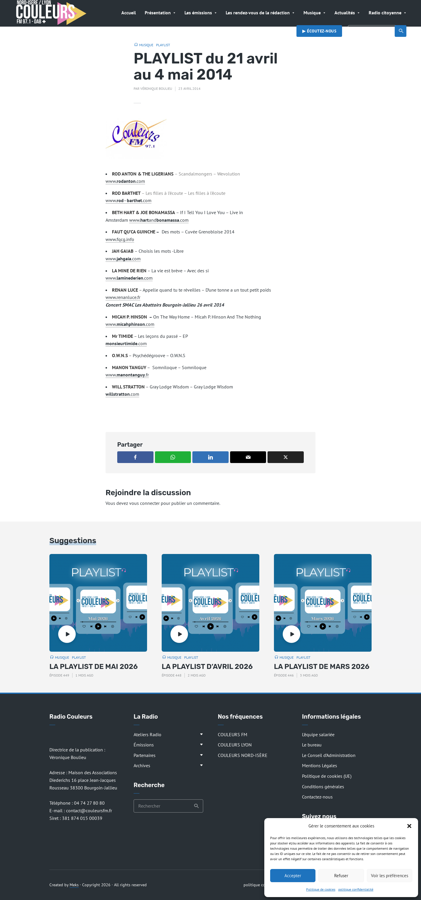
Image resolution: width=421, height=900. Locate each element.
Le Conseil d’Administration (329, 755)
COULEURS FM (232, 734)
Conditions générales (323, 786)
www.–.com (128, 200)
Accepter (292, 875)
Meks (74, 884)
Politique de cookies (320, 889)
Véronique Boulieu (156, 88)
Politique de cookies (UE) (326, 776)
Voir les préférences (389, 875)
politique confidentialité (355, 889)
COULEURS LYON (235, 745)
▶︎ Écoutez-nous (319, 31)
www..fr (127, 375)
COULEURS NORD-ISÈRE (243, 755)
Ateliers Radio (147, 734)
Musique (312, 13)
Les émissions (198, 13)
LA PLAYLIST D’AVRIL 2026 (207, 666)
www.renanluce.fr (123, 297)
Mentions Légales (319, 765)
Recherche (401, 31)
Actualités (344, 13)
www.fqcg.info (120, 239)
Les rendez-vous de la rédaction (258, 13)
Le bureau (312, 745)
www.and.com (159, 220)
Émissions (144, 745)
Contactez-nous (317, 797)
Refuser (341, 875)
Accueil (128, 13)
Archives (142, 765)
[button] (409, 826)
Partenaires (145, 755)
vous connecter (144, 503)
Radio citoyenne (385, 13)
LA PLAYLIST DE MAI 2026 (93, 666)
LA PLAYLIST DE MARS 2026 (322, 666)
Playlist (163, 45)
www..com (125, 181)
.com (126, 343)
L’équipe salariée (318, 734)
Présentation (158, 13)
